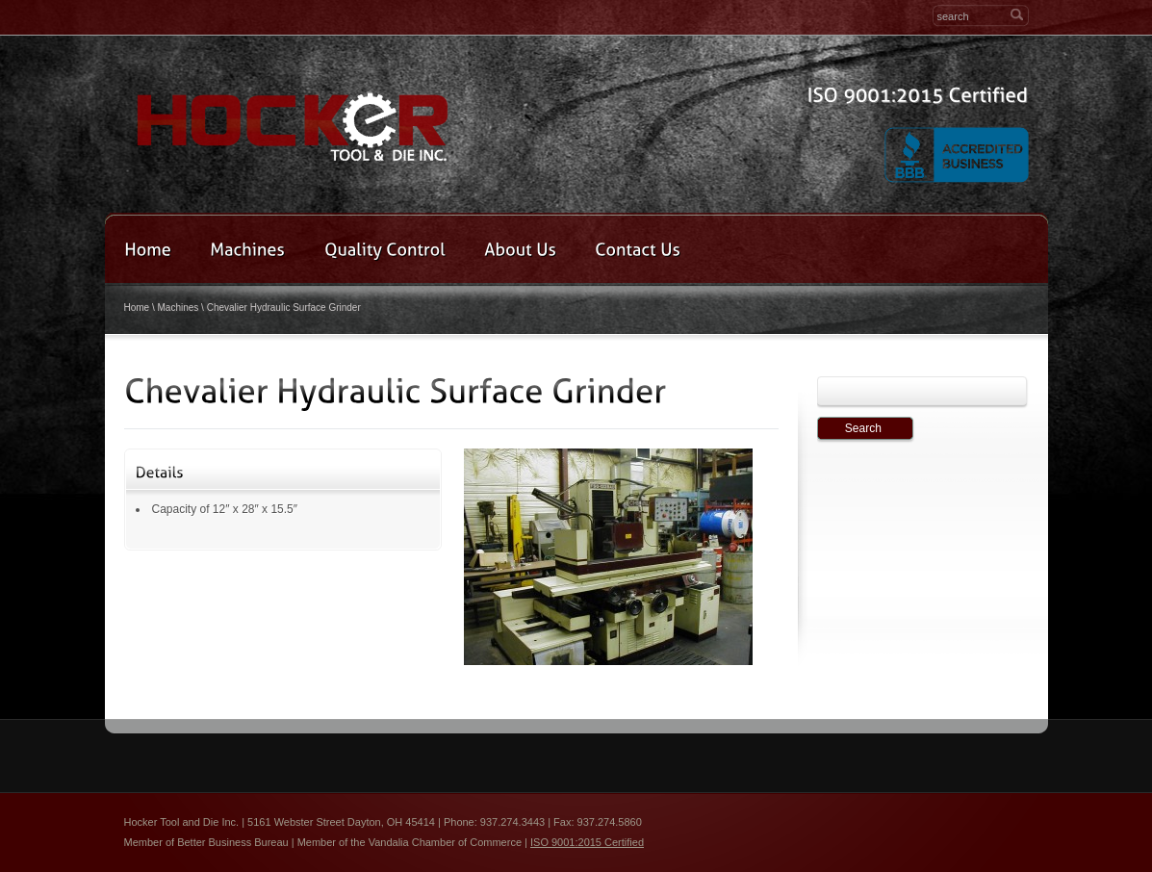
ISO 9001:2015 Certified (587, 842)
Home (137, 307)
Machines (178, 307)
